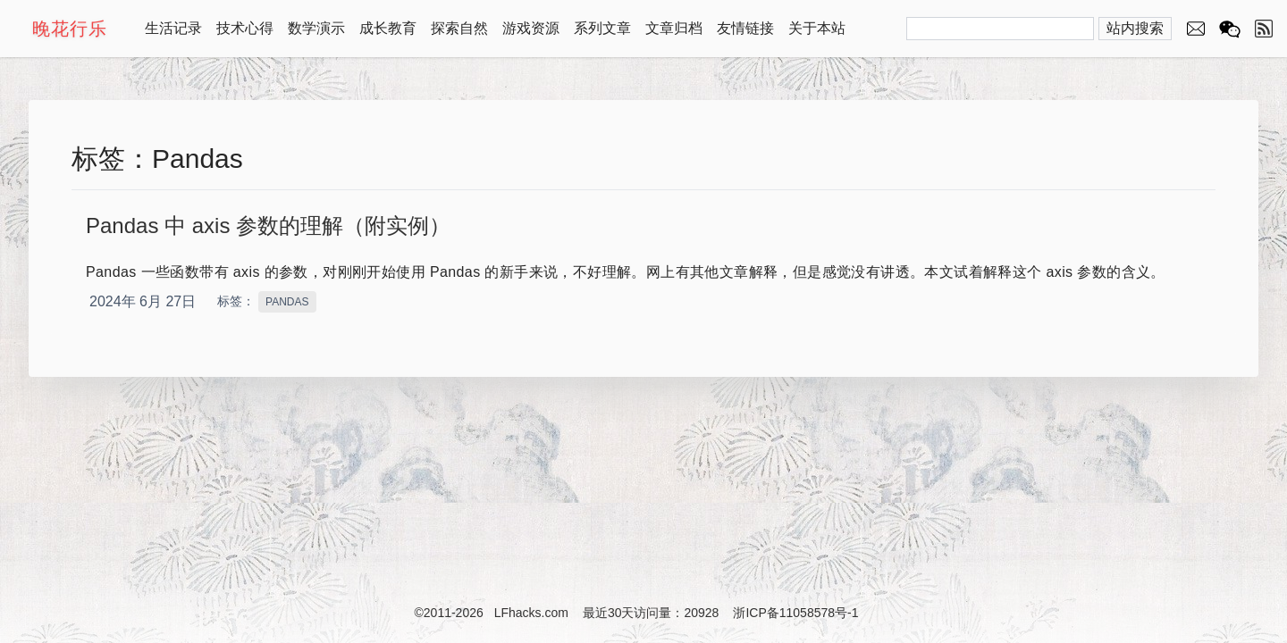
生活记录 (173, 28)
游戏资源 (530, 28)
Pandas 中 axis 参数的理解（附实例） (268, 225)
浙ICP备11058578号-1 (795, 612)
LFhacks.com (531, 612)
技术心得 (244, 28)
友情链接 (745, 28)
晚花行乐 (69, 28)
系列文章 (602, 28)
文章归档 (673, 28)
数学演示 (316, 28)
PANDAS (286, 302)
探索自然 (459, 28)
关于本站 (816, 28)
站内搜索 (1135, 28)
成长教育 (387, 28)
